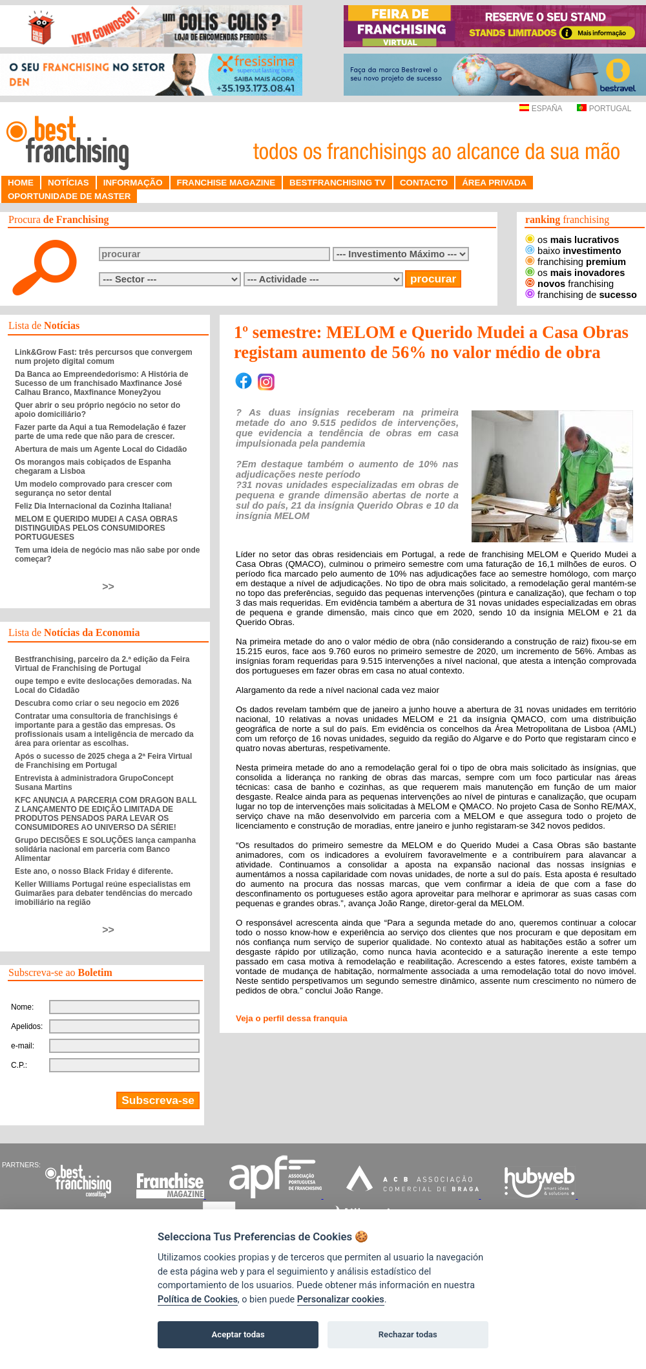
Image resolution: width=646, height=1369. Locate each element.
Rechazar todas (408, 1334)
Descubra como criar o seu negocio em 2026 (97, 703)
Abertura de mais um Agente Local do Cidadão (101, 449)
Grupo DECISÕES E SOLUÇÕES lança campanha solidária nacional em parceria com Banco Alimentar (105, 849)
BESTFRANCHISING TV (337, 182)
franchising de (581, 295)
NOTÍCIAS (68, 182)
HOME (21, 182)
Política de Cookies (198, 1299)
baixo (573, 251)
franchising (575, 262)
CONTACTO (424, 182)
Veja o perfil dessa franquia (292, 1018)
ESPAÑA (540, 108)
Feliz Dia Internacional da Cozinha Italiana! (93, 506)
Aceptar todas (238, 1334)
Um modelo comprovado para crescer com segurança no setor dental (93, 489)
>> (108, 586)
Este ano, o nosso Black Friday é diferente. (94, 871)
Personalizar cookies (340, 1299)
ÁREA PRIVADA (494, 182)
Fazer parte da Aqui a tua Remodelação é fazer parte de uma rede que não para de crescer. (100, 432)
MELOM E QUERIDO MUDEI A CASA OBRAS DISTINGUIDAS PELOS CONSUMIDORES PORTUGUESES (96, 528)
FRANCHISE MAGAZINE (226, 182)
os (572, 240)
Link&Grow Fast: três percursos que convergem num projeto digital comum (104, 357)
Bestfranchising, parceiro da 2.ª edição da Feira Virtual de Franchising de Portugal (102, 664)
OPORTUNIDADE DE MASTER (69, 196)
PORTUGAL (604, 108)
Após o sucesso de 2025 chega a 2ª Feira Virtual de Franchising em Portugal (103, 761)
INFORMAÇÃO (133, 182)
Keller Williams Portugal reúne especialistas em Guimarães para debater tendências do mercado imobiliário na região (104, 893)
